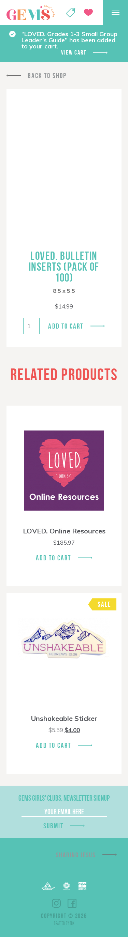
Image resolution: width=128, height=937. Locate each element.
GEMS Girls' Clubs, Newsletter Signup (64, 798)
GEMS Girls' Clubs (30, 12)
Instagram (56, 903)
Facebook (72, 903)
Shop (70, 12)
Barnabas (48, 886)
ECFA (66, 886)
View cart (73, 52)
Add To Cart (53, 557)
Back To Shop (47, 75)
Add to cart (65, 326)
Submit (53, 825)
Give (88, 12)
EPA (82, 886)
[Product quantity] (31, 326)
